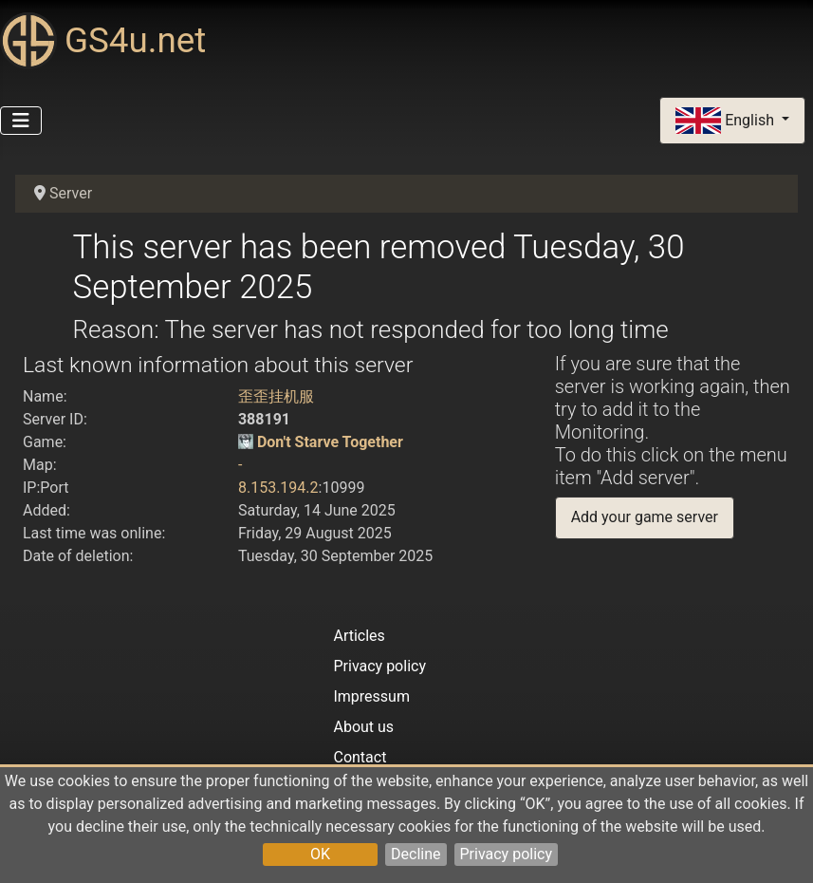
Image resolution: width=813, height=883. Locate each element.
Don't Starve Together (330, 442)
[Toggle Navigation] (21, 120)
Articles (358, 636)
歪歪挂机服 (276, 396)
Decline (415, 854)
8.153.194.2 (278, 488)
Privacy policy (506, 854)
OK (320, 854)
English (726, 121)
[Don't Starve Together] (245, 442)
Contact (359, 757)
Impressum (371, 696)
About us (363, 727)
